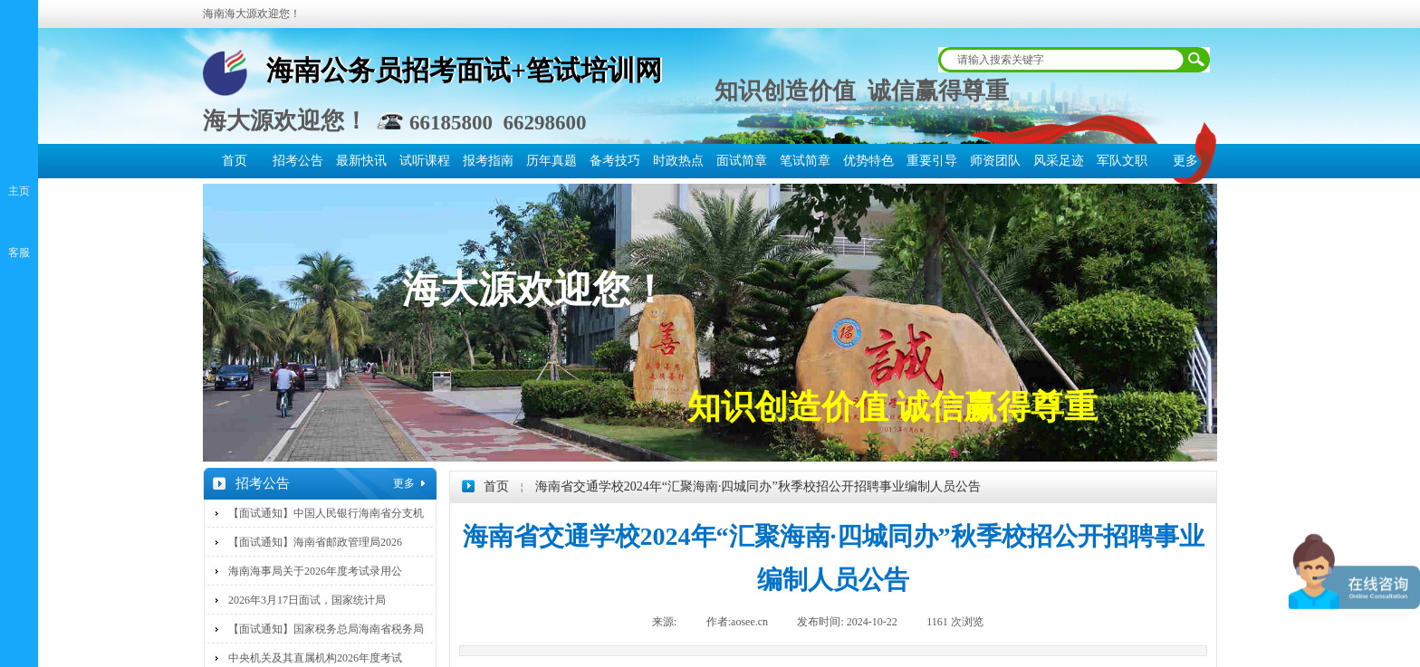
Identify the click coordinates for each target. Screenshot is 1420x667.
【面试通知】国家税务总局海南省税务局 (326, 629)
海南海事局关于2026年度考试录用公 (315, 571)
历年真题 (551, 160)
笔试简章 (805, 160)
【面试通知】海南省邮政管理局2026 (315, 542)
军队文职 (1122, 160)
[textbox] (1062, 60)
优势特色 (868, 160)
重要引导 (932, 160)
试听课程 (424, 160)
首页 (234, 160)
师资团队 (995, 160)
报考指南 (488, 160)
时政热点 (678, 160)
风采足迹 (1058, 160)
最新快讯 (361, 160)
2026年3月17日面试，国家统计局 (307, 600)
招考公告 (298, 160)
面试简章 (741, 160)
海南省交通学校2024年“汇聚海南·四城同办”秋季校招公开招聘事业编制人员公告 (758, 486)
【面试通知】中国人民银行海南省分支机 (326, 513)
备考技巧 (615, 160)
